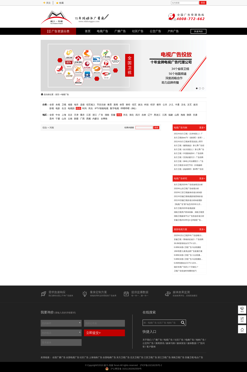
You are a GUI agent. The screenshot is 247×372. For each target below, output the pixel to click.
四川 (137, 115)
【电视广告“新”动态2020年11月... (188, 204)
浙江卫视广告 (164, 357)
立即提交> (93, 333)
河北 (125, 115)
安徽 (113, 115)
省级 (70, 104)
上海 (64, 115)
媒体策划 (181, 343)
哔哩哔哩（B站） (129, 108)
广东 (101, 115)
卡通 (177, 104)
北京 (70, 115)
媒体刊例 (170, 343)
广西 (82, 118)
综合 (78, 108)
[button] (197, 88)
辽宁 (150, 115)
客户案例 (151, 346)
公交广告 (155, 31)
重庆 (82, 115)
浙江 (94, 115)
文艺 (189, 104)
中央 (58, 115)
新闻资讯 (159, 343)
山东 (64, 118)
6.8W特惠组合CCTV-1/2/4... (185, 263)
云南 (70, 118)
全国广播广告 (59, 357)
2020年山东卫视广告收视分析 (186, 188)
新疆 (76, 118)
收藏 (60, 3)
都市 (159, 104)
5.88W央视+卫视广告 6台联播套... (188, 259)
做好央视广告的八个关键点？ (186, 267)
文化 (183, 104)
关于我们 (147, 339)
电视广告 (102, 31)
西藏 (88, 118)
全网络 (104, 118)
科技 (146, 104)
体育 (122, 104)
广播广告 (120, 31)
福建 (170, 115)
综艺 (134, 104)
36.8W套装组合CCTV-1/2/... (185, 243)
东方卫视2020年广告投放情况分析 (188, 184)
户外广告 (173, 31)
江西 (164, 115)
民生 (91, 108)
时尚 (84, 108)
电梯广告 (189, 339)
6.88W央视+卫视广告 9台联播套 (187, 247)
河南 (119, 115)
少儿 (171, 104)
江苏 (88, 115)
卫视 (64, 104)
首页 (88, 31)
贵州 (51, 118)
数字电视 (114, 108)
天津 (76, 115)
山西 (177, 115)
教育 (109, 104)
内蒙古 (95, 118)
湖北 (131, 115)
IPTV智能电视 (101, 108)
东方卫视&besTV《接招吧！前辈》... (189, 138)
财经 (128, 104)
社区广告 (138, 31)
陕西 (189, 115)
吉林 (144, 115)
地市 (76, 104)
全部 (51, 104)
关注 (47, 3)
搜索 (203, 2)
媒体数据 (191, 343)
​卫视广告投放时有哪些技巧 (185, 271)
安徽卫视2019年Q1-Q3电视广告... (188, 220)
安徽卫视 (189, 357)
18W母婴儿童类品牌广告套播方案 (188, 251)
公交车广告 (148, 343)
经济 (152, 104)
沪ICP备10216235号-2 (151, 365)
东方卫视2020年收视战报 (184, 208)
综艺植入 (90, 104)
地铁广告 (200, 339)
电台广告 (198, 357)
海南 (183, 115)
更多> (202, 127)
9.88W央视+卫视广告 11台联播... (188, 255)
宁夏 (58, 118)
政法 (140, 104)
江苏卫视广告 (150, 357)
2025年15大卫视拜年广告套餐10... (188, 235)
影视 (51, 108)
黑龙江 (157, 115)
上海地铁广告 (95, 357)
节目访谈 (101, 104)
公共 (165, 104)
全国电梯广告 (109, 357)
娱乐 (195, 104)
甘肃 (195, 115)
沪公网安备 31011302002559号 (126, 368)
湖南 (107, 115)
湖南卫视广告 (177, 357)
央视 (58, 104)
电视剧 (71, 108)
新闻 (116, 104)
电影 (58, 108)
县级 (82, 104)
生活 (64, 108)
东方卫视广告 (123, 357)
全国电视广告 (72, 357)
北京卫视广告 (136, 357)
